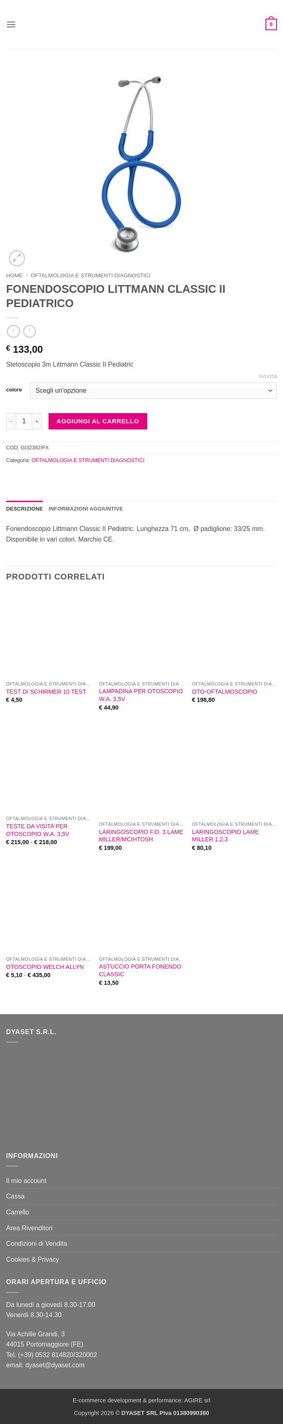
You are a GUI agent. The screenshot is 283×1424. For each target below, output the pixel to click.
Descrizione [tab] (24, 509)
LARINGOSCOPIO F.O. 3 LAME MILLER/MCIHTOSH (141, 836)
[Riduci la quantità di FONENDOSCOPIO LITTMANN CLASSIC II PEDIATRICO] (11, 421)
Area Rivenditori (29, 1228)
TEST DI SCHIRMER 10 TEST (46, 691)
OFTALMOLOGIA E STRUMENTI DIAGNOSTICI (90, 275)
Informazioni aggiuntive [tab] (86, 509)
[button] (11, 24)
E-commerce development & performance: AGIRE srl (141, 1400)
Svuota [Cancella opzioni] (268, 376)
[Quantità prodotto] (24, 421)
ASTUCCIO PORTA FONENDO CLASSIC (140, 970)
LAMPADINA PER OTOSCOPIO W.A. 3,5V (141, 695)
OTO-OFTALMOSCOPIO (224, 691)
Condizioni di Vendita (36, 1243)
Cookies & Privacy (32, 1259)
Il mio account (26, 1180)
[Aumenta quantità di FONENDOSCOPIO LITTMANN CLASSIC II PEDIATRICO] (37, 421)
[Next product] (13, 331)
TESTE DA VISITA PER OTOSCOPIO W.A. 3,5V (37, 830)
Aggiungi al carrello (98, 421)
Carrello (17, 1212)
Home (14, 275)
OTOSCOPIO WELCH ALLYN (45, 967)
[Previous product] (29, 331)
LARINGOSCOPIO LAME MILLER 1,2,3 (225, 836)
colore (14, 390)
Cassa (15, 1196)
